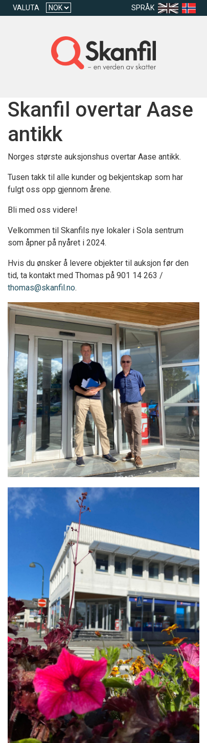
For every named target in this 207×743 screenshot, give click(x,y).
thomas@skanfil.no (41, 287)
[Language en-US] (170, 8)
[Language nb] (191, 8)
